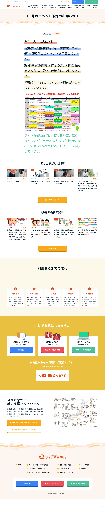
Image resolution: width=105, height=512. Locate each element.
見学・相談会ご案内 (82, 6)
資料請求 (21, 362)
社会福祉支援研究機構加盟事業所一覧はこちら (24, 436)
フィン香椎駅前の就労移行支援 (35, 6)
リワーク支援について (44, 6)
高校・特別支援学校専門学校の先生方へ (73, 6)
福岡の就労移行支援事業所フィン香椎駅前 (54, 506)
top (29, 6)
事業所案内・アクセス (66, 485)
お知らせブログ (89, 6)
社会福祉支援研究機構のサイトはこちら (24, 443)
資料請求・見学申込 (78, 2)
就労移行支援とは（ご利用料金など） (62, 6)
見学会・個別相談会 (52, 362)
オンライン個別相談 (91, 2)
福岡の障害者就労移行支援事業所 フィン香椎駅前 (17, 2)
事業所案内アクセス (95, 6)
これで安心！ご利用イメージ (52, 6)
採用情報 (83, 481)
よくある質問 (85, 478)
